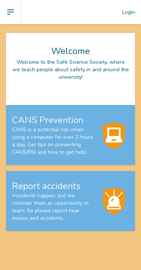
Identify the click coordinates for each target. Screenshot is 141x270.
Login (128, 12)
